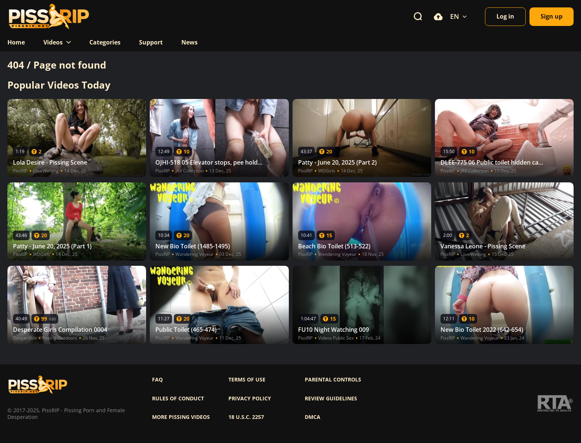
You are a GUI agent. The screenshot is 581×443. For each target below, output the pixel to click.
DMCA (312, 417)
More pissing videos (181, 417)
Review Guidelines (331, 398)
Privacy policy (249, 398)
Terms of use (246, 379)
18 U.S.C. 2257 (246, 417)
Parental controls (333, 379)
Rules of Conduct (178, 398)
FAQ (157, 379)
